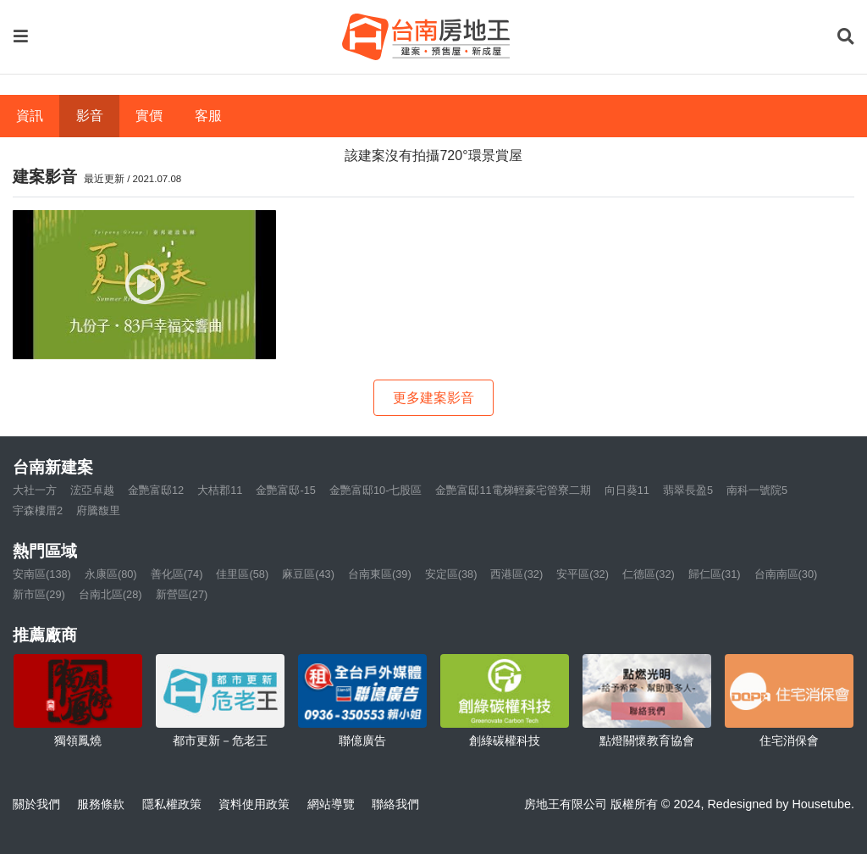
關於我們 (36, 804)
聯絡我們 (395, 804)
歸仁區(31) (714, 574)
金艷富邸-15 (286, 490)
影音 (89, 115)
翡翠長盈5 (688, 490)
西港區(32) (516, 574)
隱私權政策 (172, 804)
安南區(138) (42, 574)
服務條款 (100, 804)
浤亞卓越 (92, 490)
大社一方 (35, 490)
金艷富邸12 (156, 490)
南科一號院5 (756, 490)
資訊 (29, 115)
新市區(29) (39, 594)
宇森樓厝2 (38, 510)
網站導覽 (331, 804)
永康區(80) (111, 574)
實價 (149, 115)
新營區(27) (182, 594)
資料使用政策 (254, 804)
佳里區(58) (242, 574)
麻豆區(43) (308, 574)
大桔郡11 (219, 490)
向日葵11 (627, 490)
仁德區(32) (648, 574)
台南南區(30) (786, 574)
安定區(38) (451, 574)
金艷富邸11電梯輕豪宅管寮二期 (512, 490)
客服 (208, 115)
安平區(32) (582, 574)
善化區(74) (177, 574)
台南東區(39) (379, 574)
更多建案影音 (433, 398)
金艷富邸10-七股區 (375, 490)
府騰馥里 (98, 510)
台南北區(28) (110, 594)
